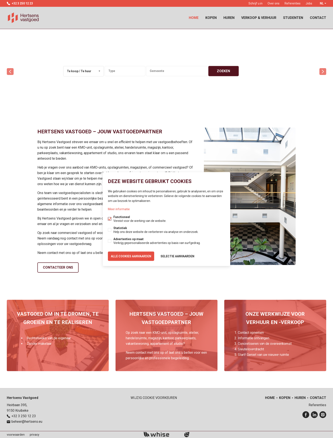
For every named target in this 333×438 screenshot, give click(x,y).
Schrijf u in (255, 3)
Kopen (211, 18)
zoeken (223, 71)
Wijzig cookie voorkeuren (154, 398)
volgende (322, 71)
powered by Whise (161, 434)
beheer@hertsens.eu (26, 422)
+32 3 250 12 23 (22, 3)
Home (194, 18)
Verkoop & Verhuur (258, 18)
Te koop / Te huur (79, 71)
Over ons (273, 3)
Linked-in (314, 414)
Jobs (309, 3)
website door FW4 (186, 434)
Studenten (293, 18)
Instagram (322, 414)
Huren (228, 18)
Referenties (293, 3)
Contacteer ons (58, 267)
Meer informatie (119, 209)
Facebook (305, 414)
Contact (318, 18)
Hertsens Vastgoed (22, 398)
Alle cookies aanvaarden (131, 256)
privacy (34, 434)
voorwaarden (16, 434)
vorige (10, 71)
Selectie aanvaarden (177, 256)
